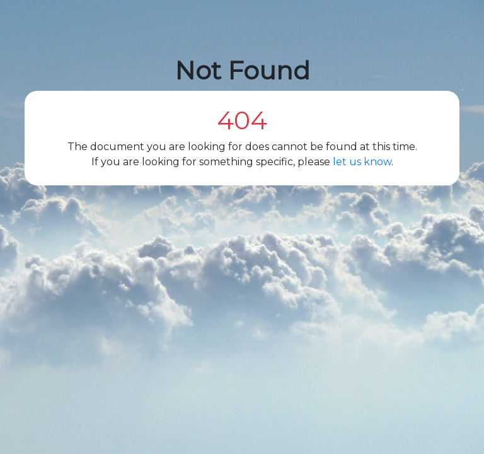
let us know (362, 162)
